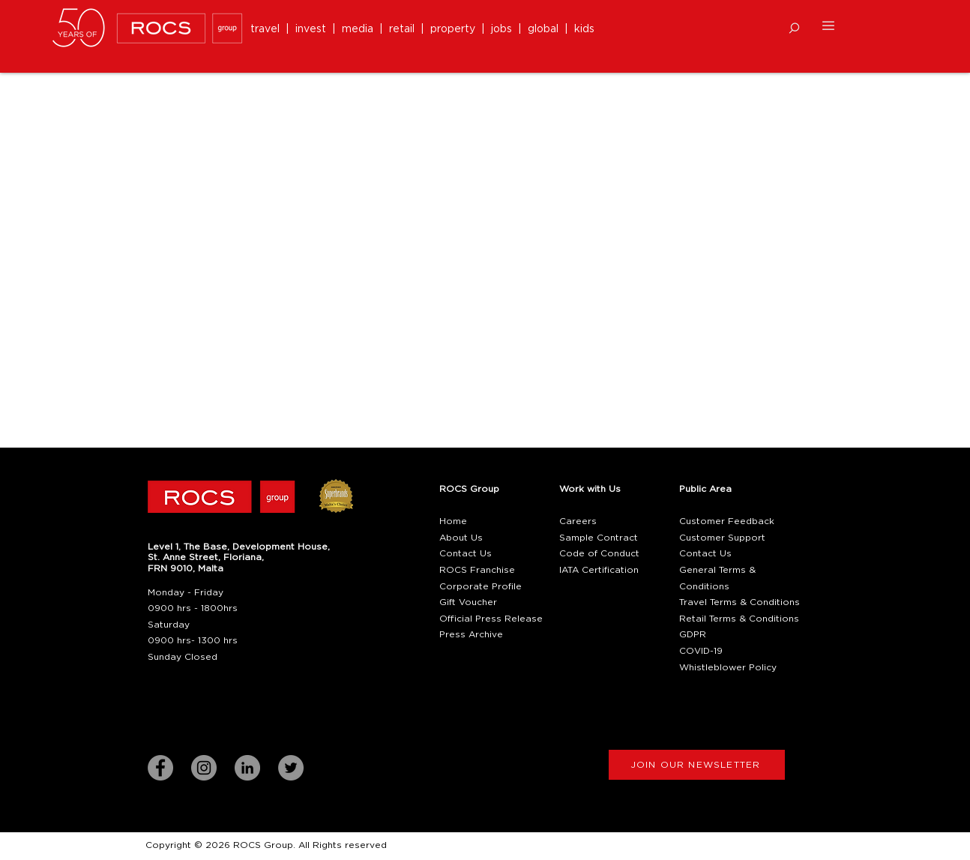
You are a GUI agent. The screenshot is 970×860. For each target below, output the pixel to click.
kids (584, 29)
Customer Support (722, 537)
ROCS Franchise (477, 569)
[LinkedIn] (247, 768)
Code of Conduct (599, 553)
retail (405, 29)
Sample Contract (598, 537)
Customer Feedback (726, 521)
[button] (794, 28)
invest (313, 29)
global (543, 29)
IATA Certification (599, 569)
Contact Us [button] (465, 553)
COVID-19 (701, 650)
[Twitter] (291, 768)
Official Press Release (491, 618)
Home (453, 521)
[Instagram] (204, 768)
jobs (501, 29)
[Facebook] (160, 768)
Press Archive (471, 634)
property (455, 29)
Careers (578, 521)
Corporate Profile (480, 586)
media (360, 29)
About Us (461, 537)
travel (268, 29)
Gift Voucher (468, 602)
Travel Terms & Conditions (739, 602)
